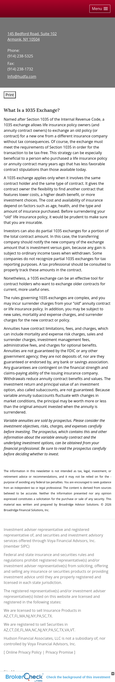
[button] (99, 9)
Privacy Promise (59, 652)
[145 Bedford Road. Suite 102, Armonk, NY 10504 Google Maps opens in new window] (32, 36)
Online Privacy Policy (23, 652)
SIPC (24, 546)
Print (10, 94)
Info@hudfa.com (21, 76)
